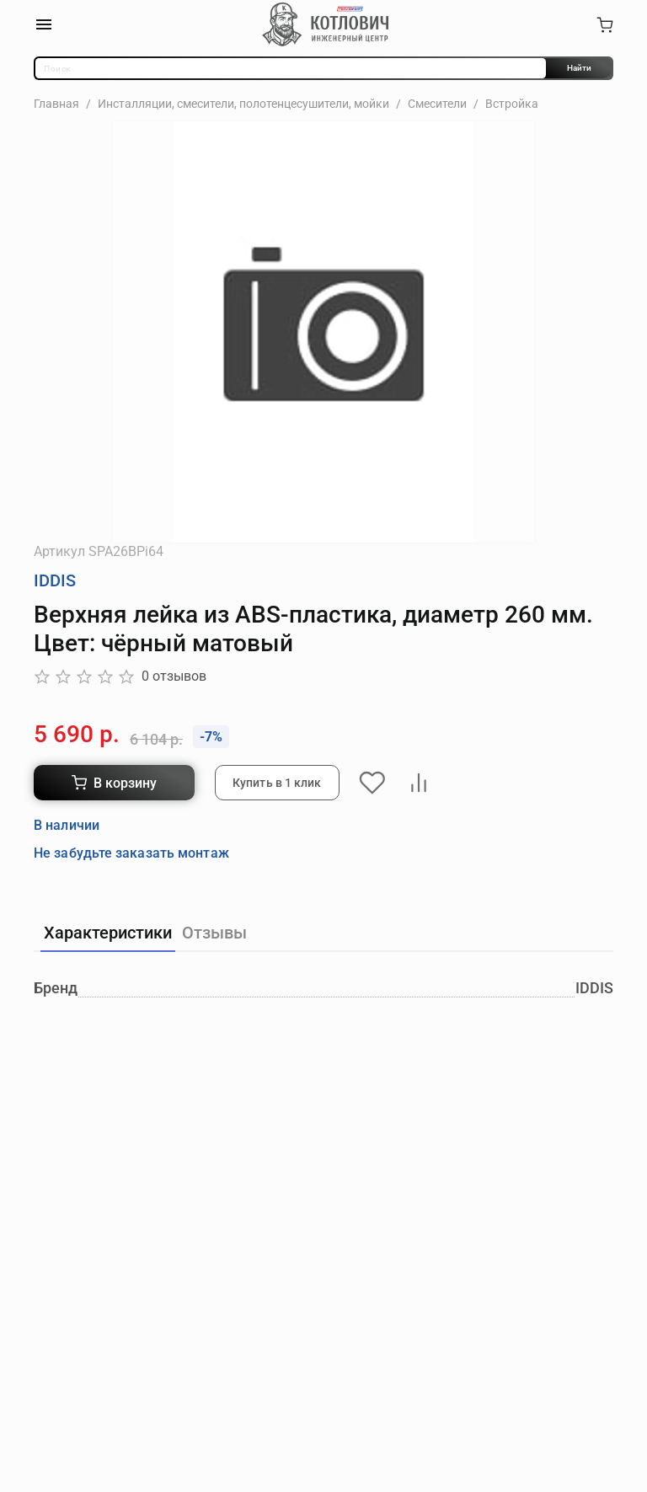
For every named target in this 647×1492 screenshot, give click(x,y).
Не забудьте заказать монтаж (131, 853)
